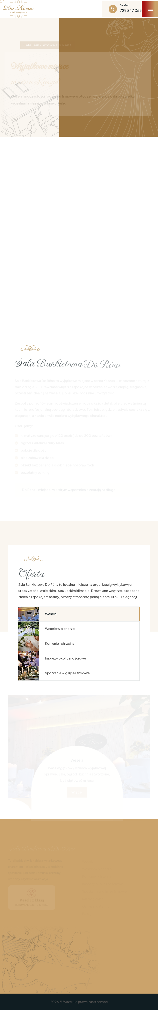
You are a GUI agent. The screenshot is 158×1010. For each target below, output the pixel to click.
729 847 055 (131, 10)
